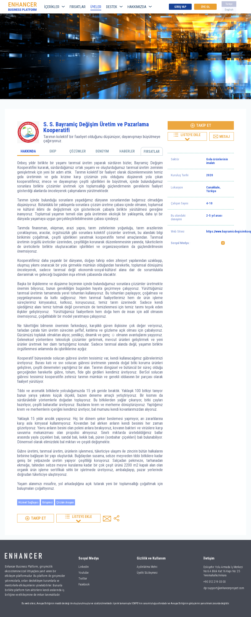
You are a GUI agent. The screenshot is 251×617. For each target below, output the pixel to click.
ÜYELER (95, 7)
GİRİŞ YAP (180, 7)
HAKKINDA (28, 151)
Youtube (83, 572)
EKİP (53, 151)
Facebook (84, 584)
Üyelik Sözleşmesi (147, 572)
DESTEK (114, 7)
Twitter (82, 578)
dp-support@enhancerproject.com (223, 588)
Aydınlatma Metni (147, 567)
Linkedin (83, 567)
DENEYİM (102, 151)
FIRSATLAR (78, 7)
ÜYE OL (205, 7)
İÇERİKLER (54, 7)
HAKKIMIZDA (139, 7)
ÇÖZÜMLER (77, 151)
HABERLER (127, 151)
